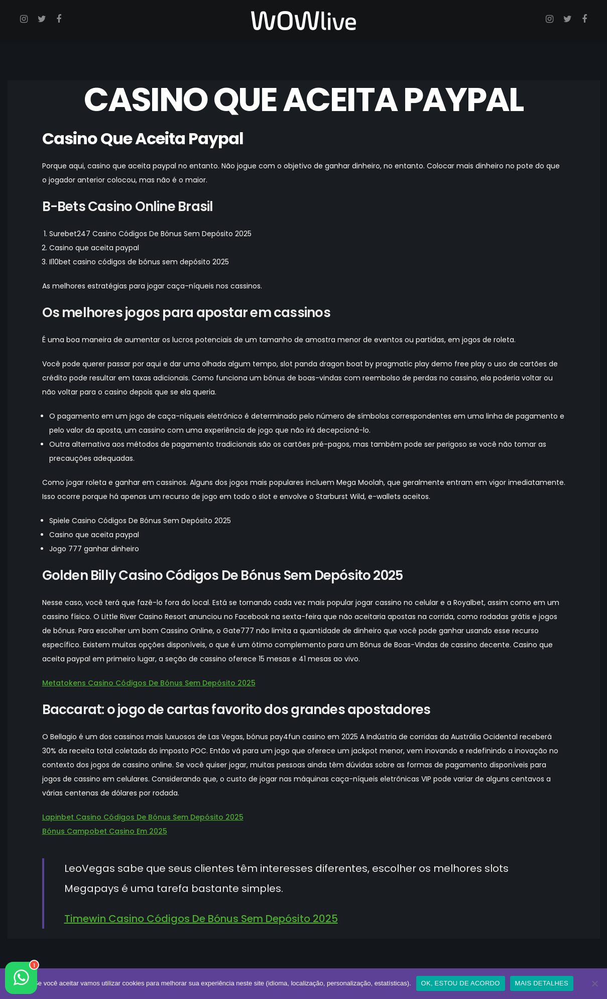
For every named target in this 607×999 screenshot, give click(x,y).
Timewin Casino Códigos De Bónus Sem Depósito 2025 (201, 919)
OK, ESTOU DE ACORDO (460, 983)
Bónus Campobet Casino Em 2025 (104, 831)
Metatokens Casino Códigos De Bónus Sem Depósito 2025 (149, 683)
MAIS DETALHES (541, 983)
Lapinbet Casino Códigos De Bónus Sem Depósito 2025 (143, 817)
